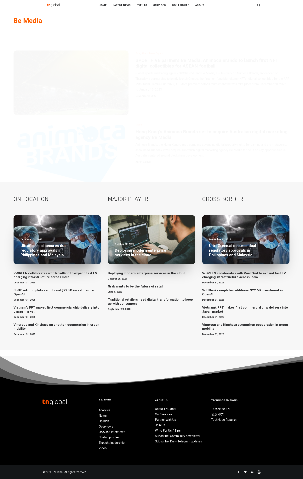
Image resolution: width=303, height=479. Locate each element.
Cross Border (222, 205)
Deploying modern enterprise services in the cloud (146, 279)
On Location (31, 205)
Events (142, 8)
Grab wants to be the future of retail (135, 292)
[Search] (258, 8)
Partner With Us (165, 420)
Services (159, 8)
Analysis (104, 410)
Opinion (104, 421)
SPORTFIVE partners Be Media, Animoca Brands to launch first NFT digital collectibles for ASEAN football (206, 50)
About (199, 8)
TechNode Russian (224, 420)
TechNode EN (220, 409)
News (138, 112)
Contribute (180, 8)
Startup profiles (109, 437)
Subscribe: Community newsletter (177, 436)
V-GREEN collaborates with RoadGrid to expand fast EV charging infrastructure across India (55, 281)
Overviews (106, 426)
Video (103, 448)
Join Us (160, 425)
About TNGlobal (165, 409)
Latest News (122, 8)
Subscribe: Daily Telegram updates (178, 441)
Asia (137, 40)
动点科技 (217, 414)
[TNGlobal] (53, 8)
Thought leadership (112, 443)
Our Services (163, 414)
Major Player (128, 205)
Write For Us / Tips (168, 430)
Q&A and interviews (112, 432)
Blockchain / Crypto (152, 40)
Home (103, 8)
